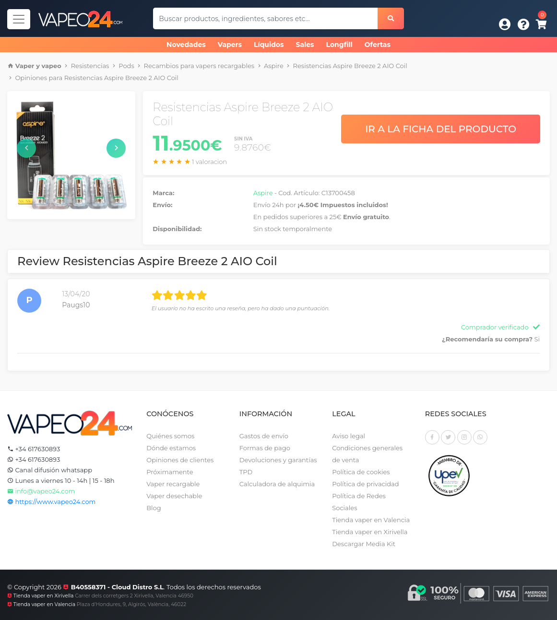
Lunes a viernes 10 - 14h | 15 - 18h (60, 480)
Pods (126, 66)
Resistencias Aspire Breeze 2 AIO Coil (350, 66)
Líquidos (269, 44)
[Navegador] (18, 19)
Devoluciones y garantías (278, 460)
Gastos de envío (263, 436)
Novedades (186, 44)
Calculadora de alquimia (277, 484)
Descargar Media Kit (363, 544)
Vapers (230, 44)
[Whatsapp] (480, 437)
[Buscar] (391, 18)
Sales (305, 44)
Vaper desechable (174, 496)
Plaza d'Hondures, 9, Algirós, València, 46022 (131, 604)
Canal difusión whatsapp (49, 470)
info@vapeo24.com (41, 491)
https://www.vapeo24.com (51, 501)
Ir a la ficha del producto (440, 129)
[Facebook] (432, 437)
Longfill (339, 44)
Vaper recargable (173, 484)
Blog (153, 508)
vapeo (51, 66)
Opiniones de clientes (179, 460)
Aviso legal (348, 436)
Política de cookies (361, 472)
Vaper (25, 66)
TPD (245, 472)
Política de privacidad (365, 484)
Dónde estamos (171, 448)
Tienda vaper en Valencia (371, 520)
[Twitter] (448, 437)
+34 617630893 (33, 449)
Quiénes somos (170, 436)
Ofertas (378, 44)
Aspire (274, 66)
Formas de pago (264, 448)
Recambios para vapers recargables (199, 66)
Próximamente (169, 472)
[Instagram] (464, 437)
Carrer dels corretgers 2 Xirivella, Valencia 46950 (134, 596)
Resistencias (90, 66)
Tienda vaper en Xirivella (369, 532)
